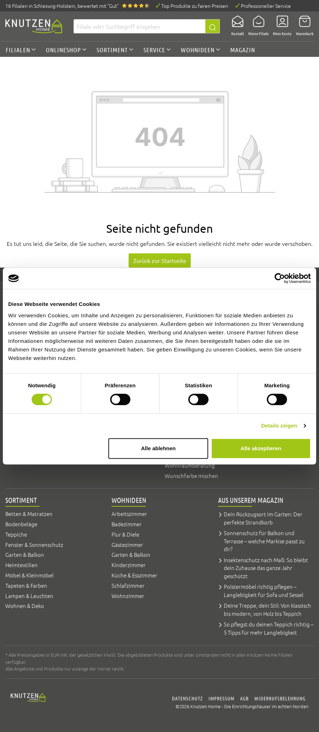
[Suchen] (212, 26)
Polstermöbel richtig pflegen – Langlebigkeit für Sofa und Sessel (263, 590)
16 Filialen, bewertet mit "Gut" (62, 5)
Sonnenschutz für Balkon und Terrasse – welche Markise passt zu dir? (264, 541)
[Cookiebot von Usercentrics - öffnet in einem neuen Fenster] (280, 278)
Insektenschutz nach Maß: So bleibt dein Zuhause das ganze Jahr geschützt (266, 568)
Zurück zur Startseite (159, 260)
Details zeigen (279, 425)
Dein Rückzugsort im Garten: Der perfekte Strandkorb (263, 518)
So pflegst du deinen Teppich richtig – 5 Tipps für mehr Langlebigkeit (268, 628)
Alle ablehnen (158, 448)
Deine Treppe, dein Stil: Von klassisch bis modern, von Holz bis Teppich (267, 609)
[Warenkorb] (303, 26)
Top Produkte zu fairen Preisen (194, 5)
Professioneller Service (266, 5)
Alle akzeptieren (260, 448)
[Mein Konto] (280, 26)
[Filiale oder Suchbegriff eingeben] (139, 26)
